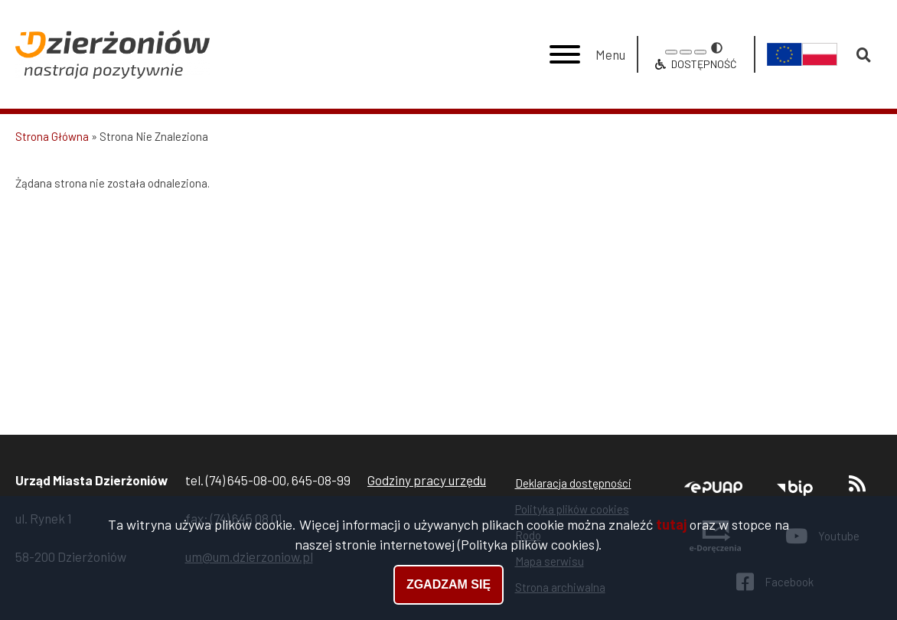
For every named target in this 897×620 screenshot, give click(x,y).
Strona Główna (52, 136)
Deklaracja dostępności (573, 483)
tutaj (671, 524)
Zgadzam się (448, 584)
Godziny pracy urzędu (426, 480)
